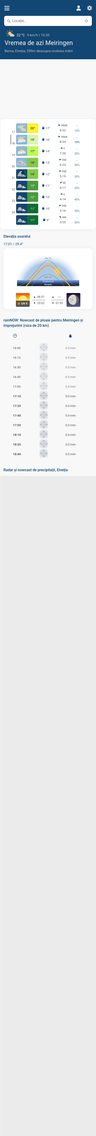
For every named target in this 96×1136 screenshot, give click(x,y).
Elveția (20, 51)
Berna (9, 51)
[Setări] (89, 8)
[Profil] (78, 8)
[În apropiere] (86, 21)
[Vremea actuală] (48, 33)
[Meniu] (7, 8)
